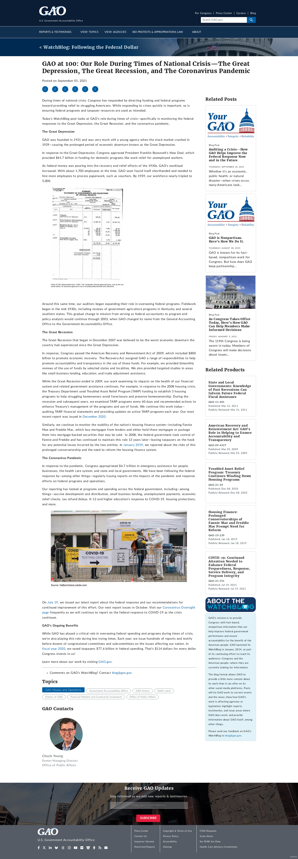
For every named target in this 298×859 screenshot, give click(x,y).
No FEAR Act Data (210, 841)
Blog (253, 13)
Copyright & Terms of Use (177, 831)
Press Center (224, 13)
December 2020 (94, 416)
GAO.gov (104, 661)
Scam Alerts (206, 836)
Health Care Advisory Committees (218, 847)
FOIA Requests (208, 831)
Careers (241, 13)
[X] (56, 89)
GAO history (143, 691)
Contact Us (140, 836)
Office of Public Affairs (142, 697)
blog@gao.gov (122, 672)
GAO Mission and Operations (63, 689)
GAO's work (164, 691)
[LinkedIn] (66, 89)
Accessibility (170, 841)
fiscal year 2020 (53, 648)
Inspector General (144, 841)
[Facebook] (46, 89)
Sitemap (167, 847)
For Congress (203, 13)
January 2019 (133, 444)
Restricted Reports (144, 847)
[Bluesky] (76, 89)
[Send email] (96, 89)
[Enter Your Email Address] (149, 805)
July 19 (53, 602)
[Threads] (86, 89)
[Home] (74, 835)
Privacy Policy (171, 836)
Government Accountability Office (108, 691)
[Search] (224, 20)
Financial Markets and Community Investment (96, 697)
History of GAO (54, 697)
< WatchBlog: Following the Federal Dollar (89, 47)
